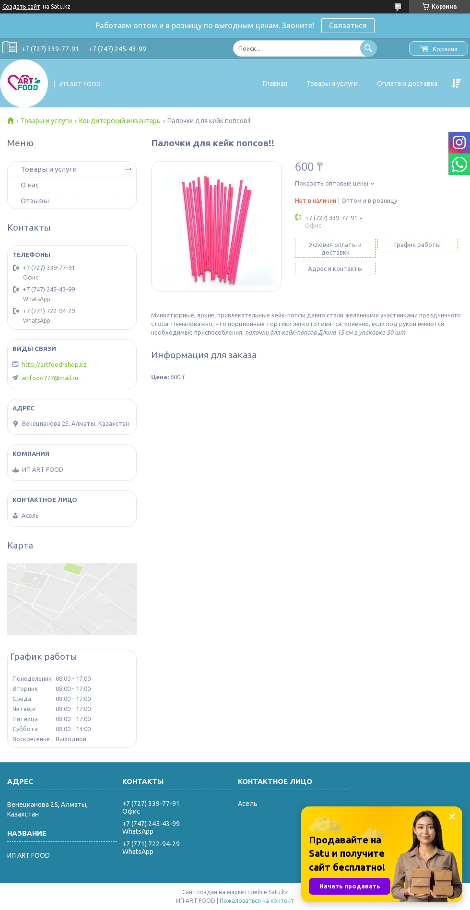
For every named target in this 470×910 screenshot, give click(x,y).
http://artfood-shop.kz (54, 364)
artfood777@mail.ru (50, 377)
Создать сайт (21, 6)
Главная (275, 83)
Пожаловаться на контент (257, 901)
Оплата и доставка (407, 83)
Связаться (348, 25)
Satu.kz (278, 892)
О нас (30, 185)
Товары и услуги (332, 83)
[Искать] (368, 48)
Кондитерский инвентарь (120, 121)
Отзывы (35, 201)
